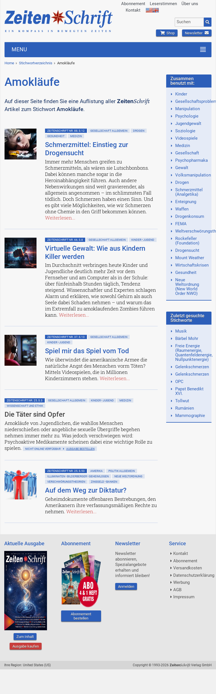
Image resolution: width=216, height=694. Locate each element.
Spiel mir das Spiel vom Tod (87, 351)
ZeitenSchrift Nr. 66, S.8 (65, 239)
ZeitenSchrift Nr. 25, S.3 (24, 400)
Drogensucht (187, 250)
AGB (177, 589)
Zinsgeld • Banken (104, 481)
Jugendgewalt (188, 123)
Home (9, 63)
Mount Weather (189, 257)
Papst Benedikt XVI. (189, 391)
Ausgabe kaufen (25, 646)
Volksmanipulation (193, 175)
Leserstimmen (163, 3)
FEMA (181, 223)
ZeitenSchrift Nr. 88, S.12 (66, 130)
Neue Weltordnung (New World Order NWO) (187, 286)
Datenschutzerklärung (193, 575)
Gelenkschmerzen (192, 366)
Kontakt (133, 10)
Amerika (96, 470)
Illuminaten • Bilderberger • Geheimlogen (78, 476)
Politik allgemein (121, 470)
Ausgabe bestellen (80, 448)
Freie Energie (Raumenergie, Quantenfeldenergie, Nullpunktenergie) (194, 352)
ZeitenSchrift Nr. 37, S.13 (66, 337)
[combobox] (189, 22)
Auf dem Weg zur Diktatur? (86, 490)
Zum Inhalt (25, 637)
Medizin (76, 136)
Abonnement (133, 3)
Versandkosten (187, 567)
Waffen (182, 209)
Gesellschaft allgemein (108, 130)
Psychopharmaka (191, 160)
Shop (167, 33)
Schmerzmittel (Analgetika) (189, 192)
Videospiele (186, 138)
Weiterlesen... (60, 217)
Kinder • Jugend (142, 239)
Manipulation (187, 108)
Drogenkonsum (189, 216)
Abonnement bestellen (81, 616)
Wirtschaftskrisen (192, 265)
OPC (179, 381)
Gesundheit (56, 136)
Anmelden (126, 586)
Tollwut (182, 400)
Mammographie (190, 415)
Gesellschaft (187, 153)
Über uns (189, 3)
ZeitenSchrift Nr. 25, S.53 (66, 470)
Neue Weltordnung (128, 476)
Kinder (181, 94)
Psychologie (186, 116)
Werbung (181, 582)
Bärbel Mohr (186, 338)
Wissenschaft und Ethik (25, 405)
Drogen (138, 130)
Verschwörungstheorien (66, 481)
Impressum (183, 596)
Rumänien (184, 408)
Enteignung (185, 201)
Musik (181, 331)
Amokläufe (66, 63)
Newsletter (197, 33)
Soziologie (185, 130)
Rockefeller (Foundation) (187, 241)
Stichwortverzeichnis (35, 63)
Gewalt (181, 167)
